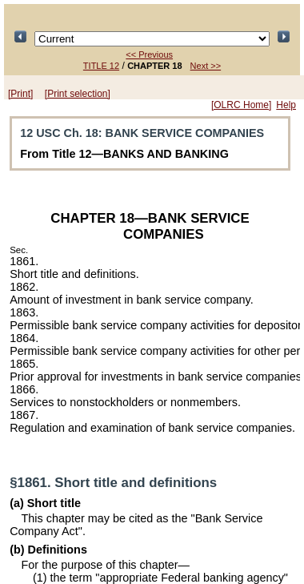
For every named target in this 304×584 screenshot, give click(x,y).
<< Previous (149, 54)
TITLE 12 (101, 65)
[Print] (20, 93)
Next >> (206, 65)
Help (286, 105)
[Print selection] (77, 93)
